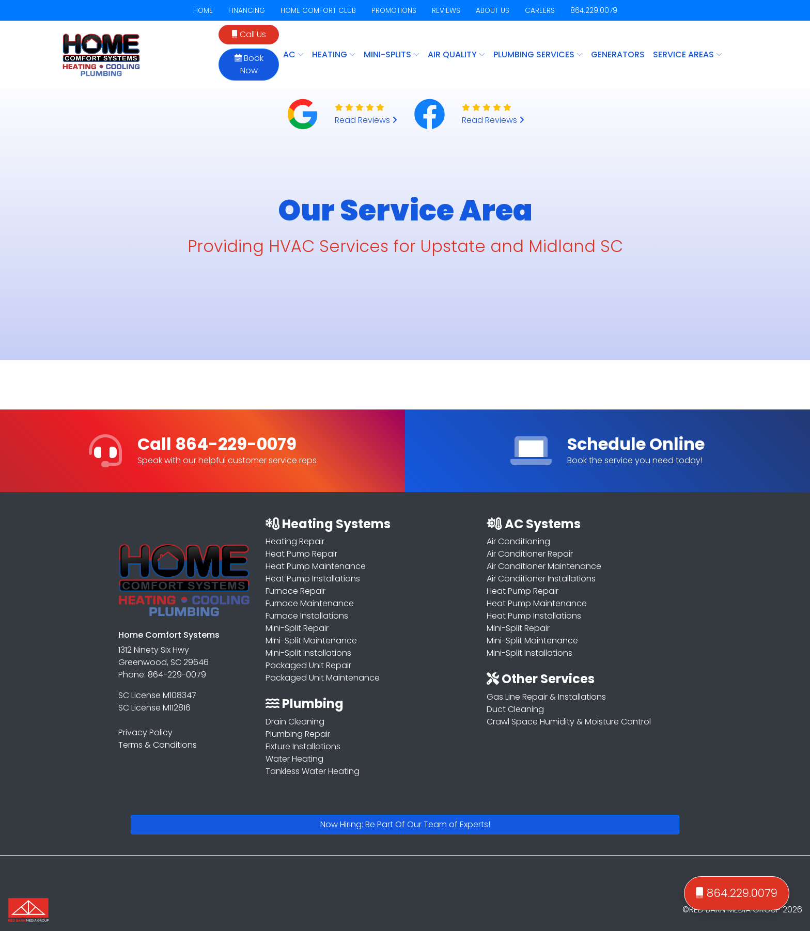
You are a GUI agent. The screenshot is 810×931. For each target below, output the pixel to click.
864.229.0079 (593, 10)
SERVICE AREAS (687, 54)
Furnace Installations (307, 616)
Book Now (249, 64)
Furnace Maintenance (310, 603)
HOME (203, 10)
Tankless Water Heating (313, 771)
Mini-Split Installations (308, 653)
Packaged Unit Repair (308, 665)
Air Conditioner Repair (530, 554)
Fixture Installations (303, 746)
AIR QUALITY (456, 54)
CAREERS (540, 10)
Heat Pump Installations (313, 579)
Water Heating (294, 759)
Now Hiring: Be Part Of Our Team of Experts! (405, 824)
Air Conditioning (518, 541)
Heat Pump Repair (301, 554)
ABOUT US (492, 10)
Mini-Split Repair (297, 628)
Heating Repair (295, 541)
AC (293, 54)
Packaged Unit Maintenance (323, 678)
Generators (618, 54)
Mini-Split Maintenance (311, 640)
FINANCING (246, 10)
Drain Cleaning (295, 722)
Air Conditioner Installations (541, 579)
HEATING (333, 54)
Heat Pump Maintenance (316, 566)
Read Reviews (366, 120)
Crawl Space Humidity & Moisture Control (569, 722)
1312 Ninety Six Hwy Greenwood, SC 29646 (163, 656)
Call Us (248, 34)
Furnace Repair (295, 591)
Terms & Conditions (157, 745)
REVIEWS (446, 10)
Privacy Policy (145, 732)
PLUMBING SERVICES (538, 54)
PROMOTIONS (393, 10)
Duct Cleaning (515, 709)
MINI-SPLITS (391, 54)
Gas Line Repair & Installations (546, 697)
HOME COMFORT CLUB (318, 10)
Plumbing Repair (298, 734)
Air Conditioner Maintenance (544, 566)
